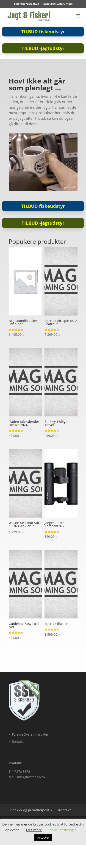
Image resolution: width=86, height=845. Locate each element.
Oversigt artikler (36, 734)
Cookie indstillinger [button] (61, 830)
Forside (17, 734)
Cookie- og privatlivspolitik (31, 810)
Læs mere (34, 830)
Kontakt (18, 741)
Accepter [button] (43, 837)
